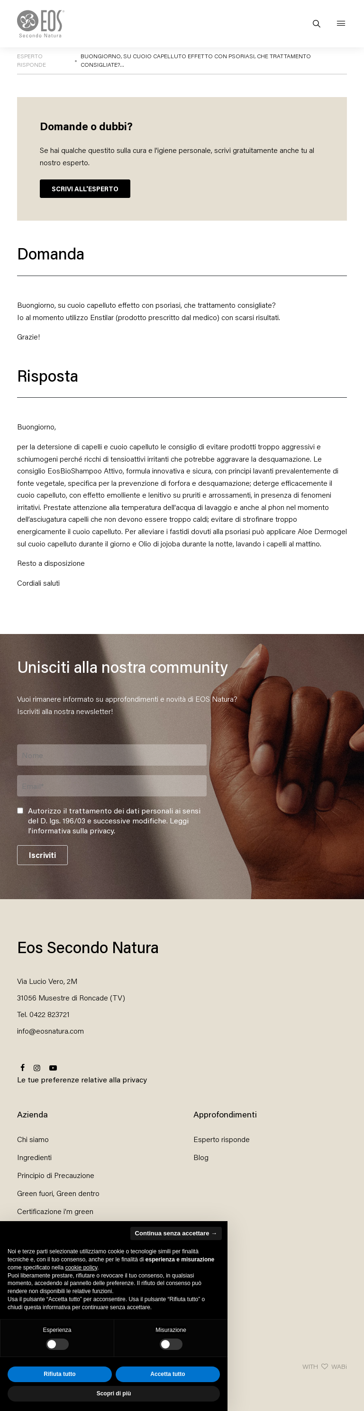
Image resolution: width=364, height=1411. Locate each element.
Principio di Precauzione (55, 1175)
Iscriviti (42, 855)
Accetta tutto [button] (167, 1374)
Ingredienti (34, 1157)
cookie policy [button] (81, 1267)
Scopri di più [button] (114, 1393)
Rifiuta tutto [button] (59, 1374)
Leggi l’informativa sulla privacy (108, 825)
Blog (201, 1157)
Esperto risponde (221, 1139)
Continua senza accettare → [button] (176, 1233)
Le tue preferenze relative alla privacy (82, 1079)
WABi (339, 1366)
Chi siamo (33, 1139)
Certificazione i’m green (55, 1211)
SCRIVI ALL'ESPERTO (85, 188)
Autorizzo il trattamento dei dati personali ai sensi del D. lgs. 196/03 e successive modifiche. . (114, 820)
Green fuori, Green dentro (58, 1193)
